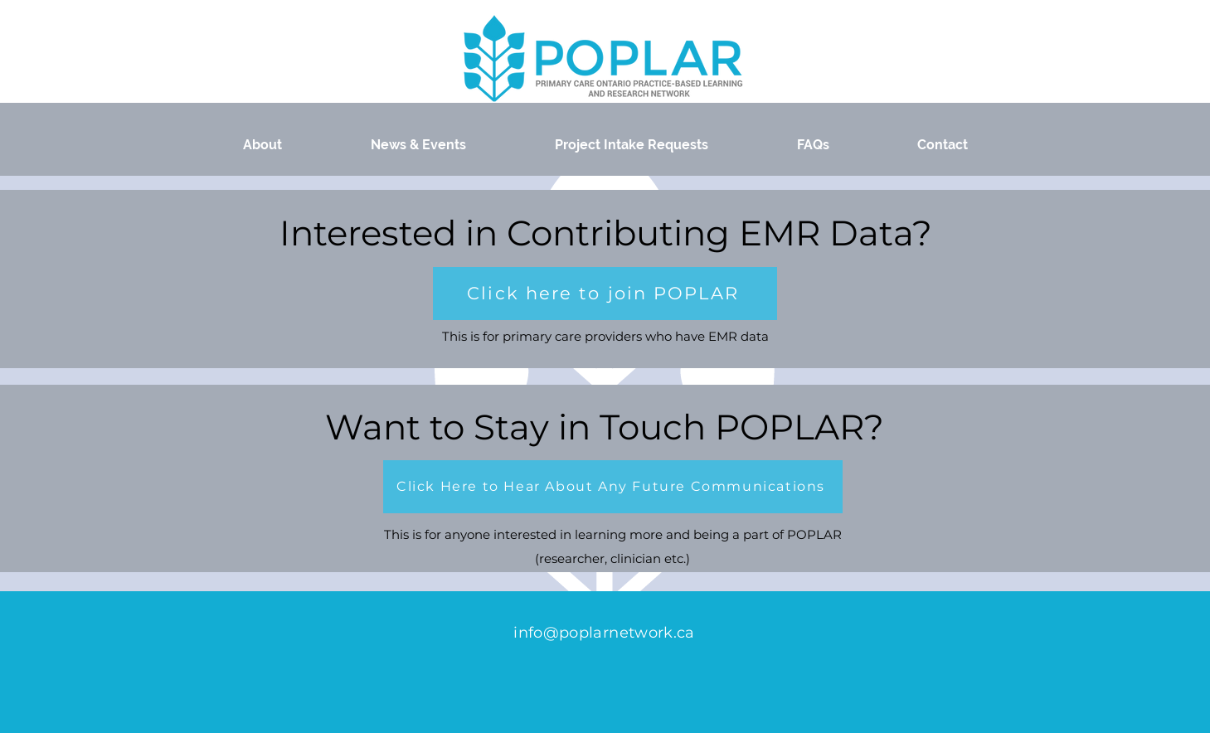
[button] (605, 293)
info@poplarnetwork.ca (604, 633)
